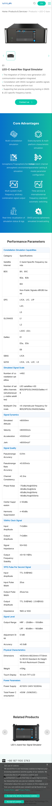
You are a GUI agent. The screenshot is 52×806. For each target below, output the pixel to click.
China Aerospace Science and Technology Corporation (21, 786)
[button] (5, 732)
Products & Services (18, 11)
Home (4, 11)
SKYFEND (21, 794)
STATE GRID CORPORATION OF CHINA (22, 790)
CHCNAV (33, 794)
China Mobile (8, 794)
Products (33, 11)
